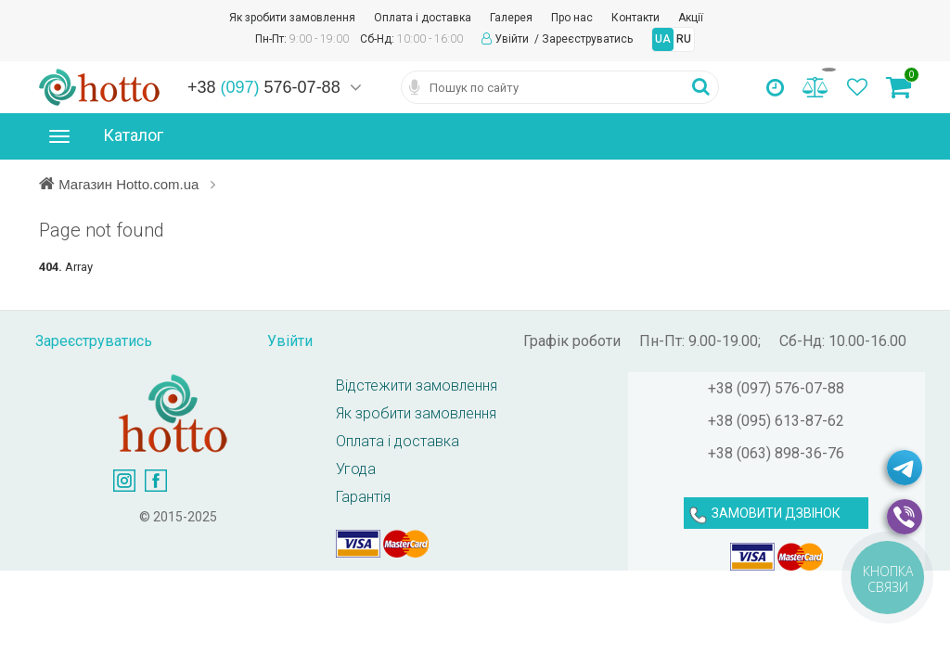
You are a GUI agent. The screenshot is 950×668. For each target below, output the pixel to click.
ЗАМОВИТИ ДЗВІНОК (776, 513)
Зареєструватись (587, 38)
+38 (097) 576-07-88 (776, 388)
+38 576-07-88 (263, 87)
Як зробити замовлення (292, 17)
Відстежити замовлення (416, 385)
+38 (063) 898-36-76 (776, 453)
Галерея (511, 17)
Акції (690, 17)
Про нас (572, 17)
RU (683, 38)
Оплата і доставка (422, 17)
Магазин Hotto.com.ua (131, 183)
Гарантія (363, 497)
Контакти (635, 17)
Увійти (513, 38)
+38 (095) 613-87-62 (776, 421)
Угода (356, 469)
